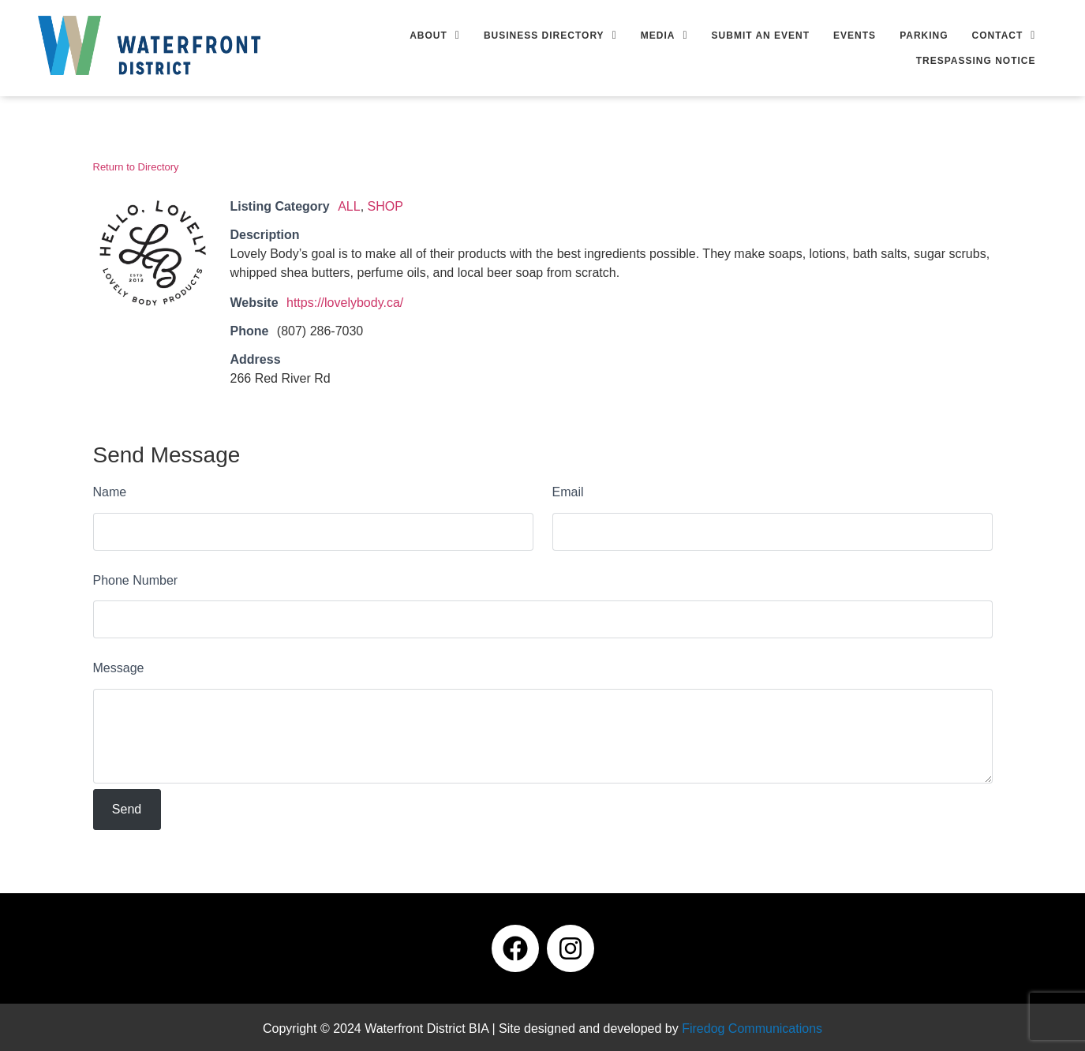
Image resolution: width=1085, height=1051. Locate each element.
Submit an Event (761, 35)
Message (118, 668)
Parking (924, 35)
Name (110, 492)
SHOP (385, 206)
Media (664, 35)
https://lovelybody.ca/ (344, 302)
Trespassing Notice (976, 60)
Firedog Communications (752, 1028)
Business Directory (550, 35)
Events (854, 35)
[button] (435, 35)
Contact (1004, 35)
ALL (349, 206)
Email (568, 492)
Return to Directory (136, 167)
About (435, 35)
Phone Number (135, 580)
